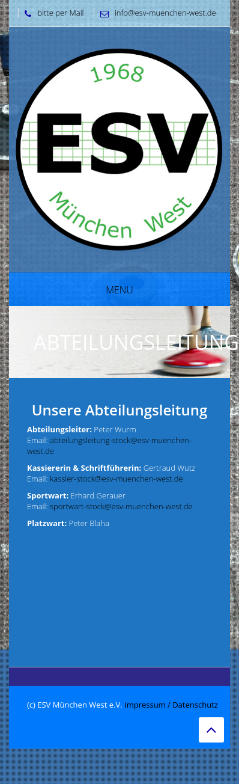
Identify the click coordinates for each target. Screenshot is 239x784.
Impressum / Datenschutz (171, 704)
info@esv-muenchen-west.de (155, 12)
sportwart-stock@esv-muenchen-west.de (121, 506)
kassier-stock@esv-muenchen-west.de (116, 478)
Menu (119, 289)
